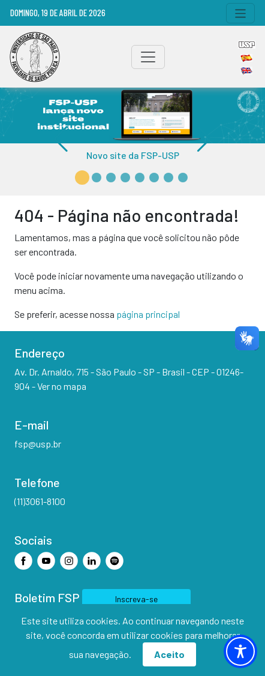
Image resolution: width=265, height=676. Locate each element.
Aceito (169, 654)
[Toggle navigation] (240, 13)
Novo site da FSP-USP (132, 155)
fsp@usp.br (37, 443)
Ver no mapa (61, 386)
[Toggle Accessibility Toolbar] (240, 651)
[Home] (35, 57)
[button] (82, 177)
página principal (148, 314)
